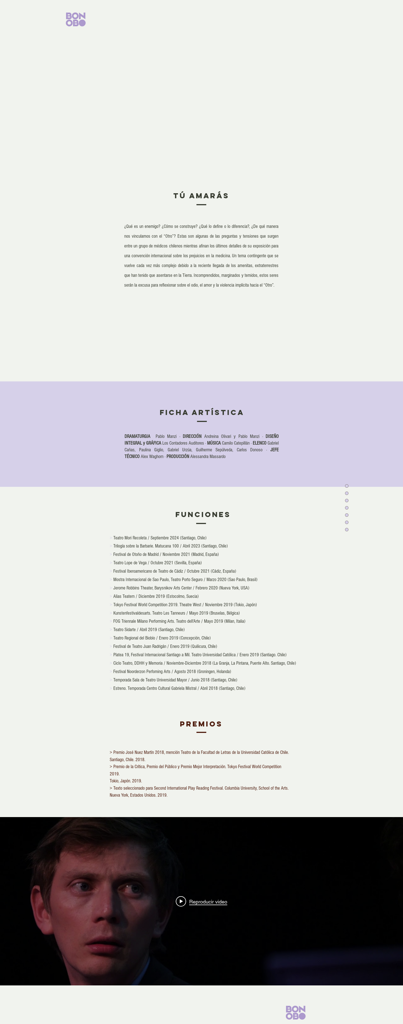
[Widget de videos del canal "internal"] (201, 901)
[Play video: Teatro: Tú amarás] (201, 901)
